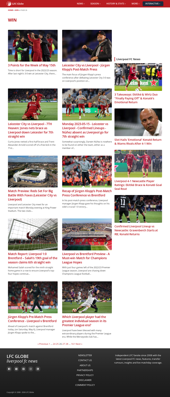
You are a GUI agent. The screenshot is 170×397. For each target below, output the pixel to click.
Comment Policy (85, 384)
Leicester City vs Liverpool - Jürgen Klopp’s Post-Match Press (86, 67)
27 (63, 343)
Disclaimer (85, 380)
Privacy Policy (85, 375)
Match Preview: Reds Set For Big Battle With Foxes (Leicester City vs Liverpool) (32, 195)
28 (67, 343)
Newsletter (85, 355)
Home (10, 10)
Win (17, 10)
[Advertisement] (138, 35)
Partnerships (85, 370)
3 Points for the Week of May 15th (32, 65)
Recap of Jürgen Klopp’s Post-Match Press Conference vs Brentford (87, 193)
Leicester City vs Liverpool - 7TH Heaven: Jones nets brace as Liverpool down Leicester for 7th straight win (30, 130)
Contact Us (85, 360)
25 (57, 343)
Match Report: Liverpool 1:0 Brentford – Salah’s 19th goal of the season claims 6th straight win (32, 258)
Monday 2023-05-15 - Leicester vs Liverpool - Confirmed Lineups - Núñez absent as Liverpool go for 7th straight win (85, 130)
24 (54, 343)
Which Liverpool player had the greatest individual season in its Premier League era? (84, 321)
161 (73, 343)
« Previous (43, 343)
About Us (85, 365)
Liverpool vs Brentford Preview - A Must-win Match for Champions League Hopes (86, 258)
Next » (79, 343)
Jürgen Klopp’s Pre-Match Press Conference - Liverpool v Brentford (32, 319)
